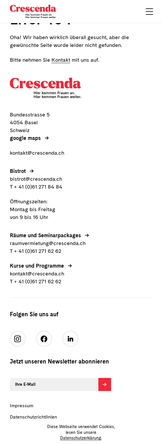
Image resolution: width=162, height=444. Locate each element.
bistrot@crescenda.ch (36, 179)
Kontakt (60, 60)
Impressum (21, 405)
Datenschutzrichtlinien (33, 417)
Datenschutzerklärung (80, 438)
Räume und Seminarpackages (45, 235)
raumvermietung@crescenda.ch (48, 243)
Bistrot (18, 171)
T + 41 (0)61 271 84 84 (36, 187)
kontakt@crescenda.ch (37, 153)
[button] (149, 11)
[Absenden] (104, 384)
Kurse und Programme (37, 266)
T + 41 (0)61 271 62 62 (35, 251)
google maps (25, 138)
